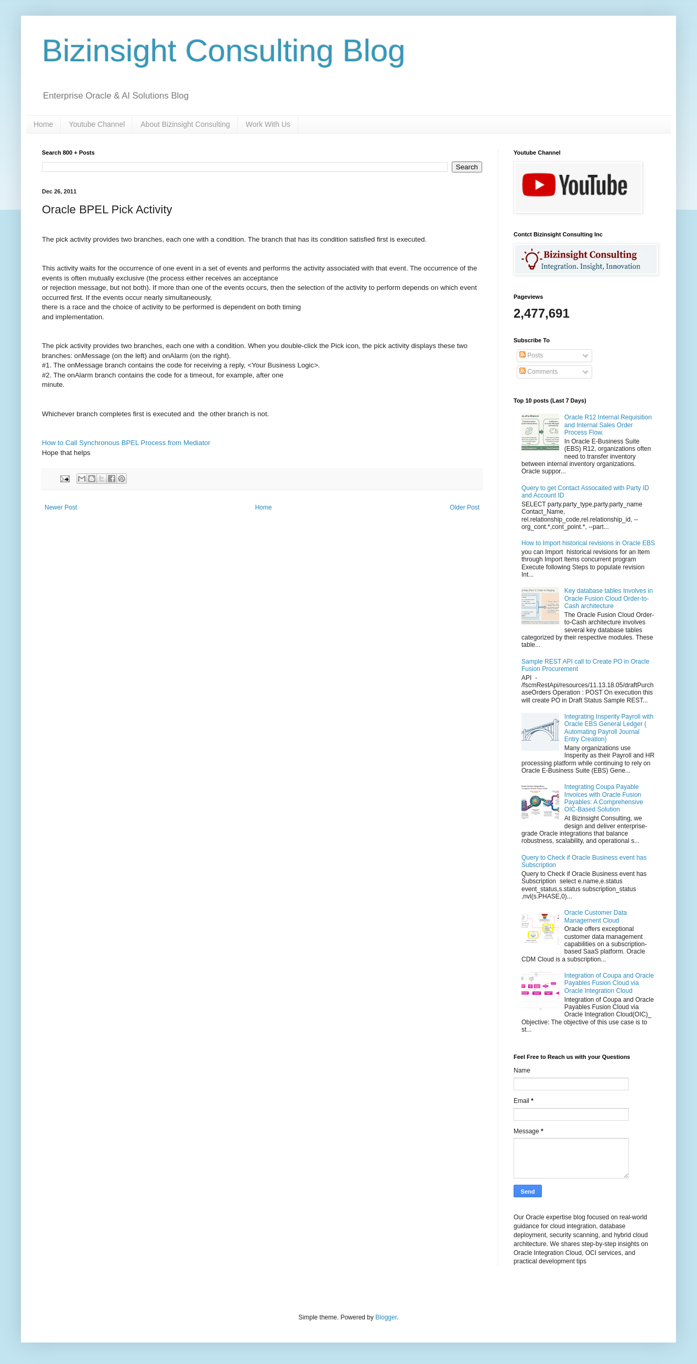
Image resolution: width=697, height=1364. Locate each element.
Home (43, 124)
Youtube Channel (97, 124)
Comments (538, 371)
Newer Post (61, 507)
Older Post (465, 507)
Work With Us (268, 124)
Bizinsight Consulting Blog (224, 50)
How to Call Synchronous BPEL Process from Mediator (126, 443)
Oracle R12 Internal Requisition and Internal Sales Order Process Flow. (608, 425)
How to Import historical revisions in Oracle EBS (588, 543)
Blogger (386, 1317)
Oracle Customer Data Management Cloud (595, 916)
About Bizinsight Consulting (185, 124)
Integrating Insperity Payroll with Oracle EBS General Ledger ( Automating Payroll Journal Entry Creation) (609, 728)
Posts (531, 355)
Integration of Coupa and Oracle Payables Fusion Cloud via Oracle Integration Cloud (609, 983)
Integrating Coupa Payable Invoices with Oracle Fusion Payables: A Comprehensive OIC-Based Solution (603, 798)
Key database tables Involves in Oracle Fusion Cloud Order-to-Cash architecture (608, 598)
